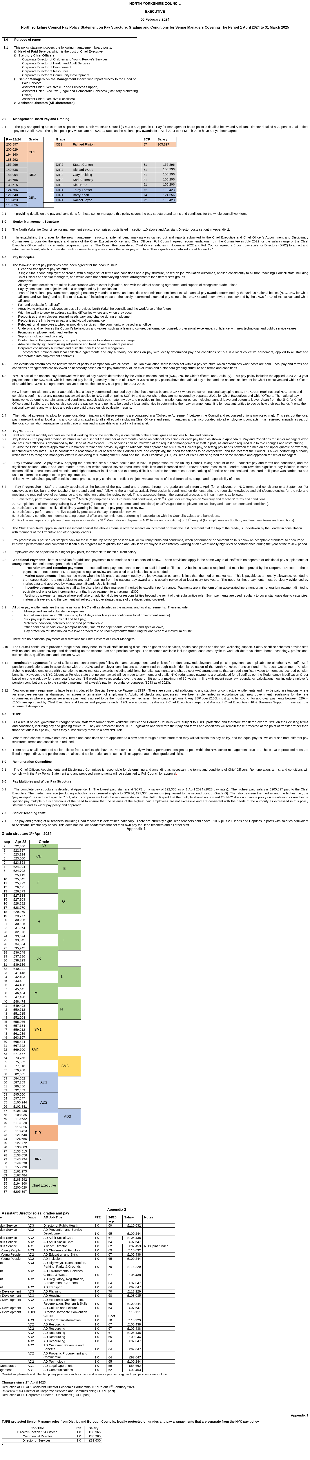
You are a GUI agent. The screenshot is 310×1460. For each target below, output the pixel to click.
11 (8, 662)
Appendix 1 (146, 829)
